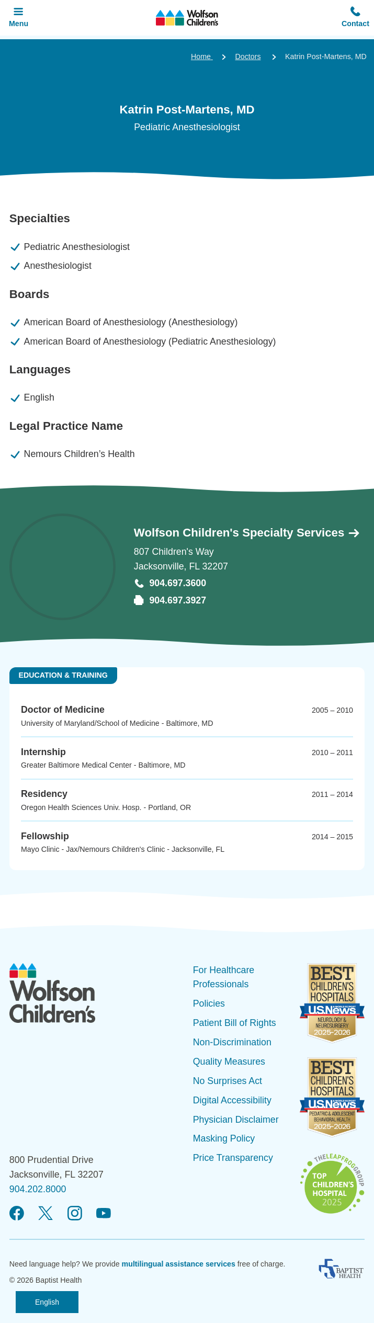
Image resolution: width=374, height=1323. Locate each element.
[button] (355, 18)
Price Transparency (233, 1158)
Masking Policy (224, 1138)
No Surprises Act (227, 1081)
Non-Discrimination (232, 1042)
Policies (209, 1003)
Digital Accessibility (232, 1100)
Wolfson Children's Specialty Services (247, 532)
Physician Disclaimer (236, 1119)
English (47, 1302)
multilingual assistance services (178, 1264)
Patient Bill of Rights (234, 1023)
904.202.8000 (37, 1189)
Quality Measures (229, 1061)
